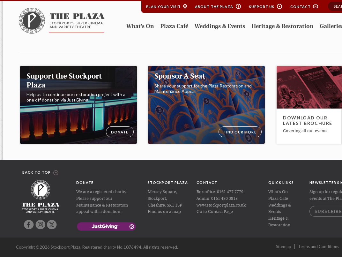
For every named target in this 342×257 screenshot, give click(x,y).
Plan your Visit (163, 6)
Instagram (40, 224)
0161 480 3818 (224, 199)
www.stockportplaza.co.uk (221, 205)
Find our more (240, 132)
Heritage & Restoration (282, 27)
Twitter (52, 224)
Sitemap (283, 246)
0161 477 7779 (230, 192)
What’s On (140, 27)
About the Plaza (214, 6)
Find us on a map (164, 212)
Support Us (262, 6)
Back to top (40, 172)
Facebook (29, 224)
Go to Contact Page (215, 212)
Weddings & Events (220, 27)
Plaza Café (174, 27)
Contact (300, 6)
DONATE (120, 132)
